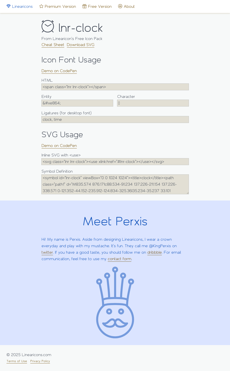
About (126, 6)
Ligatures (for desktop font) (115, 117)
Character (153, 100)
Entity (77, 100)
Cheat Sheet (53, 45)
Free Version (97, 6)
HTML (115, 84)
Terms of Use (16, 361)
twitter (47, 252)
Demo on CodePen (59, 71)
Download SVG (80, 45)
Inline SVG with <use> (115, 159)
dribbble (154, 252)
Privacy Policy (40, 361)
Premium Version (57, 6)
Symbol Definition (115, 181)
